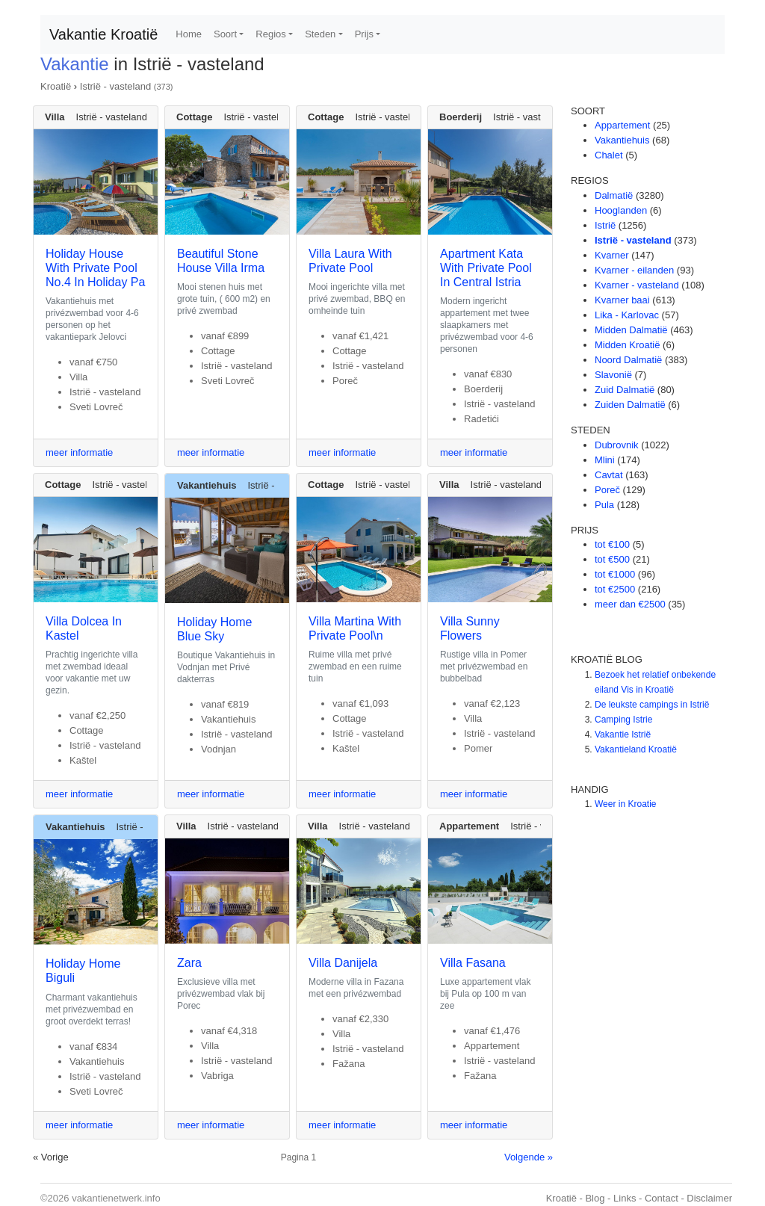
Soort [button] (225, 34)
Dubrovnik (617, 445)
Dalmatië (614, 195)
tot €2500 (615, 589)
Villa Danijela (343, 962)
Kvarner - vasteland (637, 285)
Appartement (622, 125)
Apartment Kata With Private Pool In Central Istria (486, 267)
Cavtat (609, 474)
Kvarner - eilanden (634, 270)
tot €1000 (615, 574)
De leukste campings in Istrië (652, 704)
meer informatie (79, 452)
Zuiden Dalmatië (630, 404)
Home (189, 34)
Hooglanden (621, 210)
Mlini (605, 460)
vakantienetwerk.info (116, 1198)
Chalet (609, 155)
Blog (594, 1198)
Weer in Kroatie (625, 804)
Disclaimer (709, 1198)
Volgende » (528, 1157)
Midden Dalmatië (631, 329)
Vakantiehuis (622, 140)
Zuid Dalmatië (624, 389)
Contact (661, 1198)
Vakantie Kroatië (103, 34)
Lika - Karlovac (627, 315)
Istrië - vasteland (115, 86)
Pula (604, 504)
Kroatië (55, 86)
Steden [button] (320, 34)
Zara (189, 962)
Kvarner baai (622, 300)
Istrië (605, 225)
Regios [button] (270, 34)
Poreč (607, 489)
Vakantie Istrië (623, 734)
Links (624, 1198)
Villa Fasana (473, 962)
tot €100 (612, 544)
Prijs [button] (364, 34)
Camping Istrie (623, 719)
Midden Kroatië (627, 344)
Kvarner (612, 255)
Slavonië (613, 374)
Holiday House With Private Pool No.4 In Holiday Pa (95, 267)
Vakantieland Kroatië (636, 749)
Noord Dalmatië (628, 359)
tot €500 (612, 559)
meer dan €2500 (630, 604)
